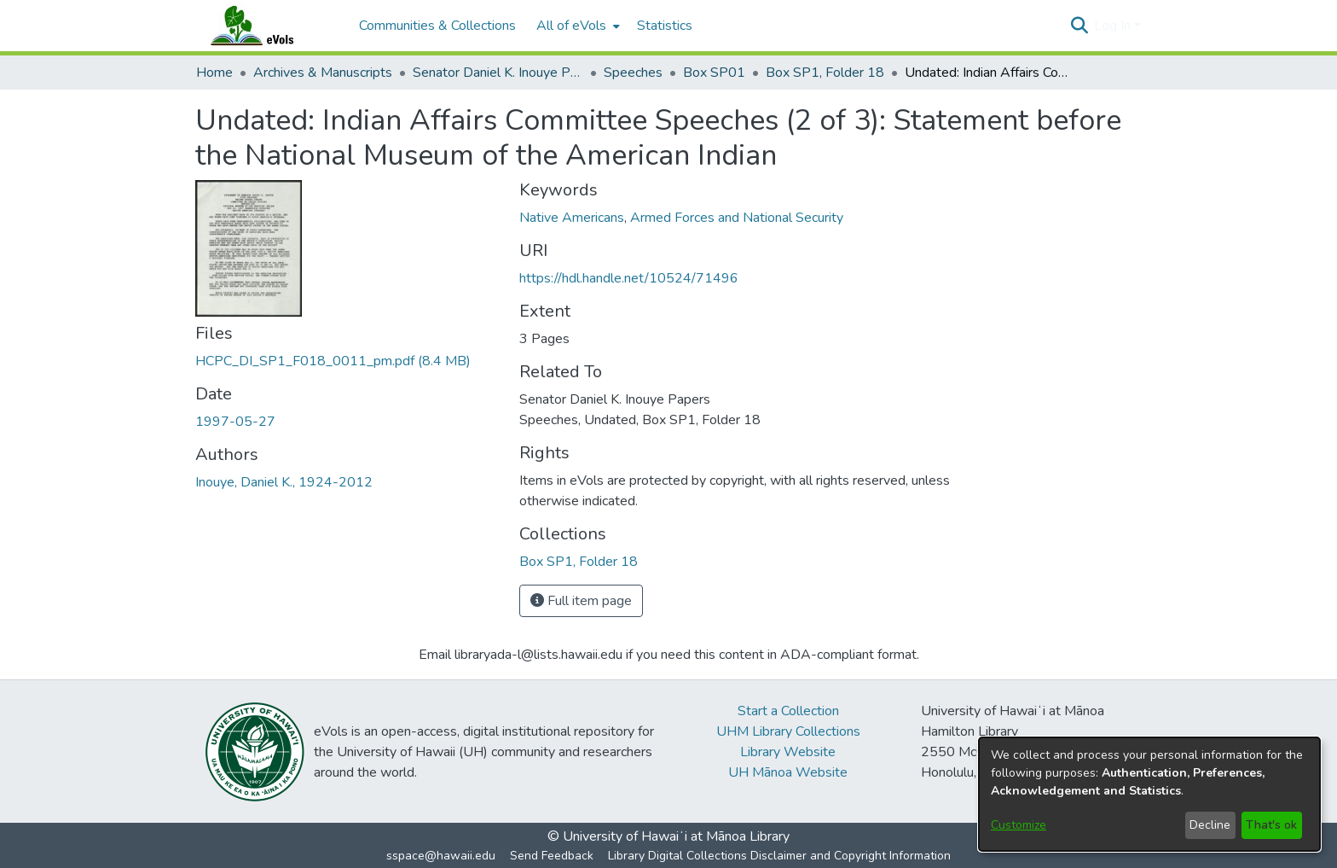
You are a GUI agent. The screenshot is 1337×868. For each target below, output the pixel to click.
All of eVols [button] (571, 25)
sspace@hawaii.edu (440, 856)
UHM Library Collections (788, 731)
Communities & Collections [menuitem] (437, 25)
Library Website (788, 752)
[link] (333, 361)
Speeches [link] (633, 72)
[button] (1079, 25)
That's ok (1271, 825)
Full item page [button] (581, 600)
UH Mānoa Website (788, 772)
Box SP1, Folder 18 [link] (825, 72)
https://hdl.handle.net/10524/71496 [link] (628, 278)
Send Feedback (551, 856)
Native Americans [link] (571, 217)
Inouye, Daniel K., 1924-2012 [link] (284, 482)
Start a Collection (788, 711)
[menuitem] (576, 25)
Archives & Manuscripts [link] (322, 72)
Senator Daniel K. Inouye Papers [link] (498, 72)
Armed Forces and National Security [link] (736, 217)
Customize (1018, 825)
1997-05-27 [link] (235, 421)
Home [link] (214, 72)
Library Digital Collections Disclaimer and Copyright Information (779, 856)
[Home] (268, 25)
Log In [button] (1114, 25)
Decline (1209, 825)
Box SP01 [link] (714, 72)
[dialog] (1149, 794)
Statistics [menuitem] (664, 25)
